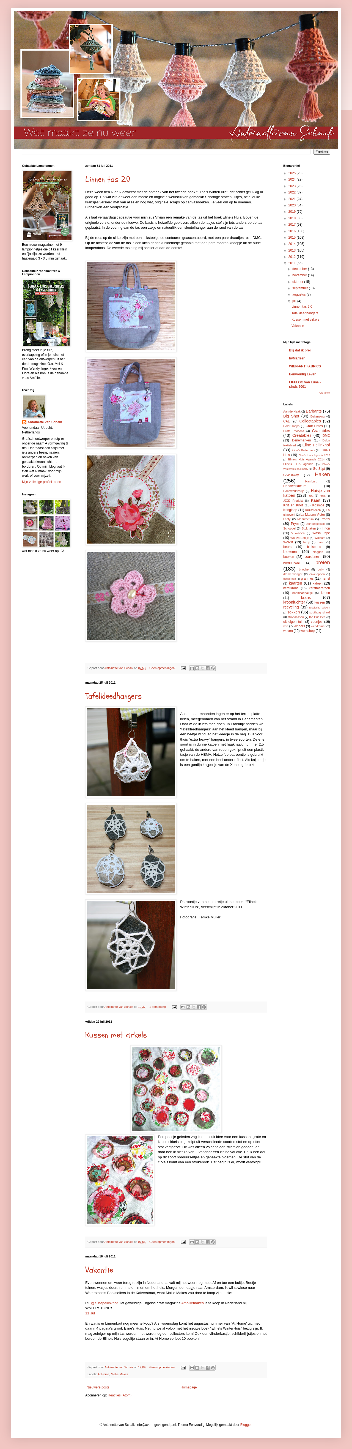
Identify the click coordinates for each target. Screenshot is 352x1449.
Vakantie (99, 1270)
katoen (318, 583)
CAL (286, 421)
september (300, 288)
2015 (292, 237)
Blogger (246, 1425)
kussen (320, 602)
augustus (299, 294)
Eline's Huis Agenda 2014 (306, 459)
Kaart (315, 500)
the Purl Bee (317, 617)
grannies (307, 578)
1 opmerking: (158, 1006)
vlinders (299, 626)
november (300, 275)
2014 (292, 244)
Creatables (302, 435)
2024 (292, 179)
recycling (291, 607)
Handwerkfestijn (293, 491)
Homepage (189, 1387)
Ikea (310, 495)
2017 (292, 225)
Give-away (291, 475)
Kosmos (318, 505)
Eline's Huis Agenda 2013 (314, 455)
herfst (326, 578)
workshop (308, 631)
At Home (103, 1374)
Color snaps (291, 426)
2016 (292, 231)
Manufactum (305, 519)
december (300, 269)
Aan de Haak (292, 411)
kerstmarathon (319, 588)
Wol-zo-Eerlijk (299, 537)
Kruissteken (313, 510)
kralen (325, 593)
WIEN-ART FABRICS (305, 366)
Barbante (314, 411)
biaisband (314, 547)
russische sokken (319, 607)
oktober (298, 282)
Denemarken (301, 440)
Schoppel (289, 528)
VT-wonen (298, 533)
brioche (304, 569)
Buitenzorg (317, 416)
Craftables (321, 431)
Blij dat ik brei (300, 350)
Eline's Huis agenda (298, 464)
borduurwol (291, 563)
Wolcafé (320, 537)
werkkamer (318, 626)
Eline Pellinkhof (316, 445)
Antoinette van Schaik (45, 422)
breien (322, 562)
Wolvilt (288, 542)
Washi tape (321, 533)
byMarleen (297, 358)
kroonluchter (294, 602)
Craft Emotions (293, 431)
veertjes (317, 622)
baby (306, 542)
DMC (326, 436)
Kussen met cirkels (116, 1035)
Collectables (310, 421)
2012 (292, 257)
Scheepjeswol (315, 523)
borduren (313, 556)
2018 (292, 218)
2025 (292, 173)
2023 (292, 186)
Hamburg (311, 481)
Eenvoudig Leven (302, 374)
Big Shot (291, 416)
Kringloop (290, 510)
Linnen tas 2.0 (107, 179)
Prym (295, 524)
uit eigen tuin (293, 622)
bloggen (318, 551)
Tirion (326, 528)
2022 (292, 192)
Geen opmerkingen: (162, 668)
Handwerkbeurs (294, 486)
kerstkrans (290, 588)
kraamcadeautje (302, 592)
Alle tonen (324, 392)
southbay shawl (319, 612)
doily (321, 569)
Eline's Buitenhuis (303, 450)
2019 (292, 212)
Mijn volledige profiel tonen (41, 482)
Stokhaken (309, 528)
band (321, 542)
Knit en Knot (293, 505)
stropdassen (296, 617)
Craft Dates (314, 426)
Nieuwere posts (98, 1387)
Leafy (286, 519)
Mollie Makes (119, 1374)
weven (288, 631)
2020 (292, 205)
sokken (293, 612)
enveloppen (317, 574)
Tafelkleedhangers (113, 696)
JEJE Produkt (293, 500)
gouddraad (289, 578)
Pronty (325, 519)
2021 (292, 199)
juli (294, 301)
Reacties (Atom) (119, 1395)
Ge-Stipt (319, 469)
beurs (287, 547)
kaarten (295, 583)
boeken (288, 557)
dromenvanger (292, 574)
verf (285, 626)
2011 (292, 263)
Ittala (323, 495)
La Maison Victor (313, 515)
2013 (292, 250)
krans (306, 597)
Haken (322, 474)
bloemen (290, 551)
